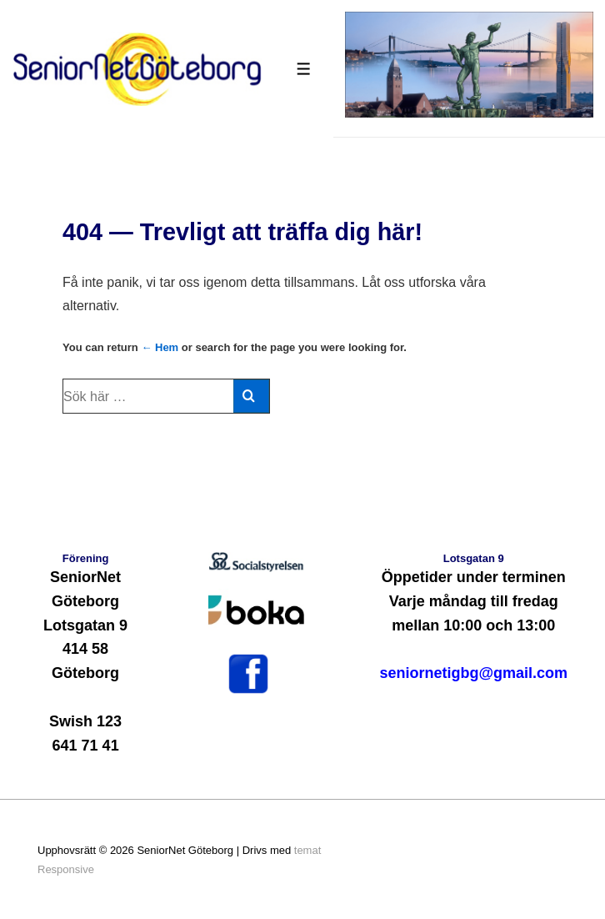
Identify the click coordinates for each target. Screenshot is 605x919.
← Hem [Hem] (159, 347)
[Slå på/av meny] (303, 69)
